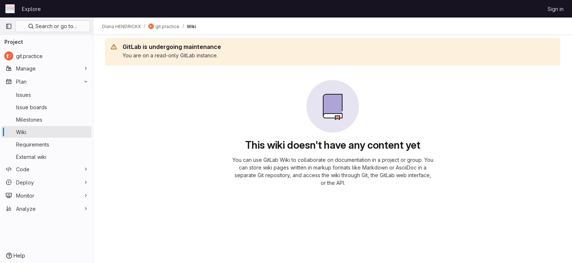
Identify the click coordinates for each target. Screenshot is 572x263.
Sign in (556, 9)
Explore (31, 9)
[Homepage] (10, 9)
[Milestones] (46, 119)
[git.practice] (46, 56)
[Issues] (46, 94)
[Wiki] (46, 132)
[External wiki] (46, 157)
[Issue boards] (46, 107)
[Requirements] (46, 144)
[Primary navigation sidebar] (9, 26)
